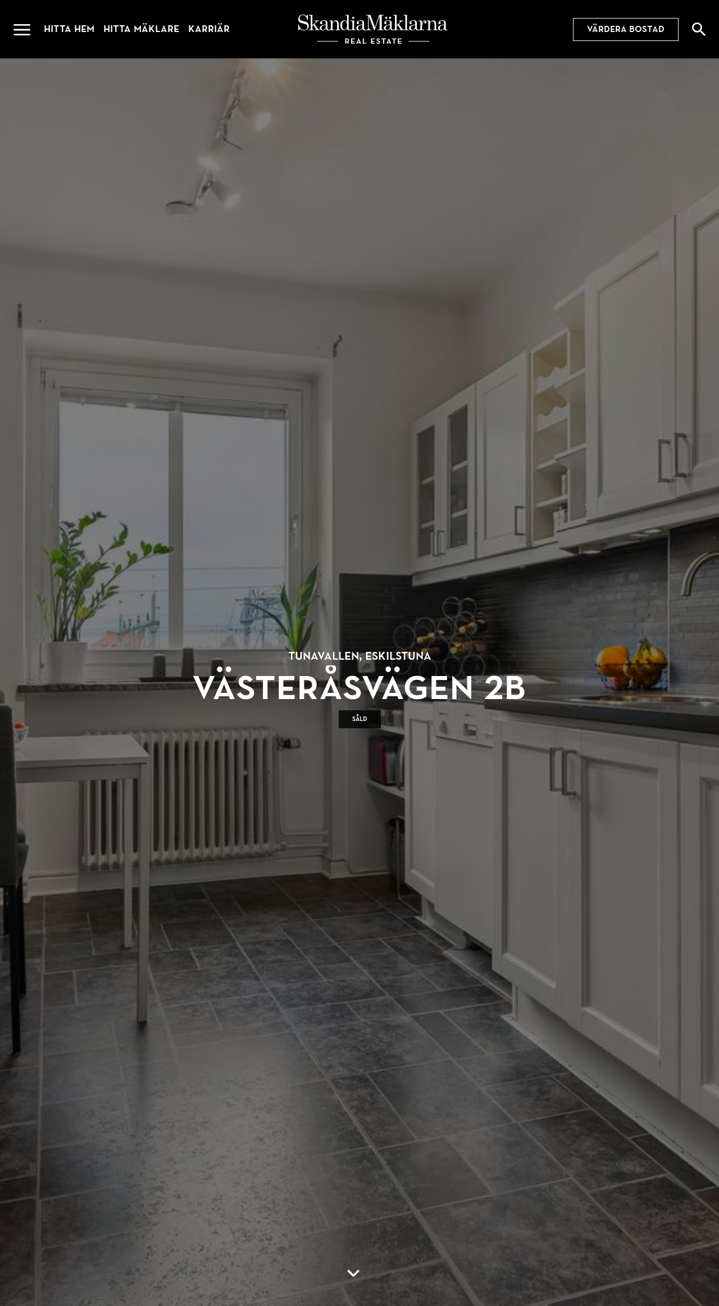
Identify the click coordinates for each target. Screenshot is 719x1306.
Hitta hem (69, 29)
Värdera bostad (626, 29)
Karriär (209, 29)
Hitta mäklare (141, 29)
